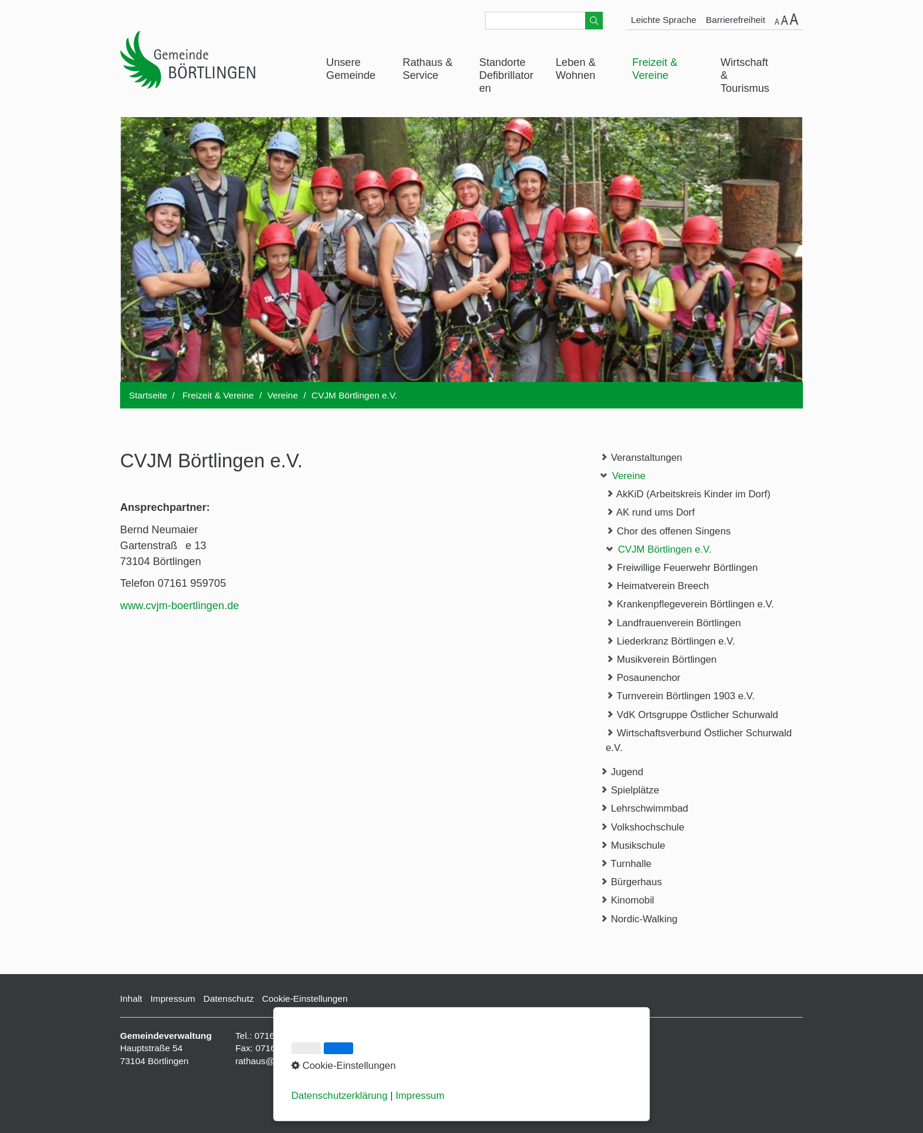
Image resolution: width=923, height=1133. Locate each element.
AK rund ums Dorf (650, 512)
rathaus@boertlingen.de (284, 1061)
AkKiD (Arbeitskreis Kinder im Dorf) (688, 493)
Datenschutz (229, 999)
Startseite (148, 395)
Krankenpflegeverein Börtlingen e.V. (690, 603)
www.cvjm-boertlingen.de (179, 606)
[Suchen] (594, 20)
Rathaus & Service (428, 69)
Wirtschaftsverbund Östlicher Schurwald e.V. (699, 739)
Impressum (173, 999)
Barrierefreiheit (735, 20)
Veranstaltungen (641, 457)
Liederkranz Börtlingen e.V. (670, 640)
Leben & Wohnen (576, 69)
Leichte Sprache (663, 20)
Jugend (621, 771)
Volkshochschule (642, 826)
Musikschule (632, 845)
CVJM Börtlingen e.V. (659, 549)
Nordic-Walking (639, 918)
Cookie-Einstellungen (304, 999)
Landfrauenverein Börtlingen (673, 622)
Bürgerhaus (631, 881)
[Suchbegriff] (544, 20)
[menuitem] (355, 69)
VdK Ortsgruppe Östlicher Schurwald (692, 714)
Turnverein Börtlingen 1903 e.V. (680, 695)
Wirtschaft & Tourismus (745, 75)
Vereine (623, 475)
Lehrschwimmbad (644, 808)
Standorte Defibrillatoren (506, 75)
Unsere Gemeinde (351, 69)
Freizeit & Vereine (655, 69)
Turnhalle (626, 863)
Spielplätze (629, 789)
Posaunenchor (643, 677)
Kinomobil (627, 899)
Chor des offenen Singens (668, 530)
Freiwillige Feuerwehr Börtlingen (682, 567)
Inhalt (131, 999)
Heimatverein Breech (657, 585)
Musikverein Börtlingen (661, 659)
